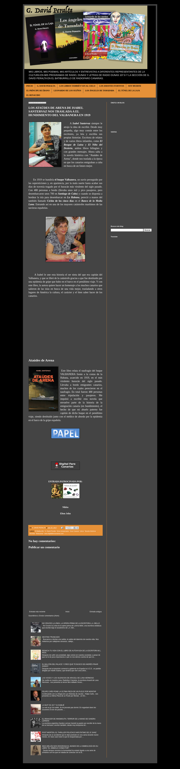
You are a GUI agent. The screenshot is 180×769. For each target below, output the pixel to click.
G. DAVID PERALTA (46, 86)
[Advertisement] (131, 179)
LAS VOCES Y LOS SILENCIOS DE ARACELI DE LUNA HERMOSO (68, 678)
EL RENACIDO (33, 95)
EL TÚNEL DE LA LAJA (129, 91)
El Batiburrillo (39, 531)
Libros (82, 531)
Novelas (32, 533)
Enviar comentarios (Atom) (49, 616)
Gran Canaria (74, 531)
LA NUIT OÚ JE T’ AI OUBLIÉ (53, 705)
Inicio (67, 612)
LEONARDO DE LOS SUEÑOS (67, 91)
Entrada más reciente (37, 612)
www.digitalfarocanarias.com (54, 533)
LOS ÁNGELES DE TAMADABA (99, 91)
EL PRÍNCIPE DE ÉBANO (38, 91)
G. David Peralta (50, 531)
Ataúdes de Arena (41, 360)
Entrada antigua (96, 612)
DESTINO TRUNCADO (50, 637)
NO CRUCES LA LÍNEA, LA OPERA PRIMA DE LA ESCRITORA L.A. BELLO (71, 623)
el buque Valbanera (65, 179)
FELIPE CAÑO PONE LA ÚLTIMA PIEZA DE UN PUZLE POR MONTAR (69, 692)
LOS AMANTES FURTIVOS (111, 86)
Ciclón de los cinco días (60, 200)
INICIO (29, 86)
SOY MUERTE (134, 86)
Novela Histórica (90, 531)
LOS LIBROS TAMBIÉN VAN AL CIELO (77, 86)
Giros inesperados (63, 531)
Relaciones (39, 533)
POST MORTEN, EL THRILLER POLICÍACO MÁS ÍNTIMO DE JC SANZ (69, 732)
